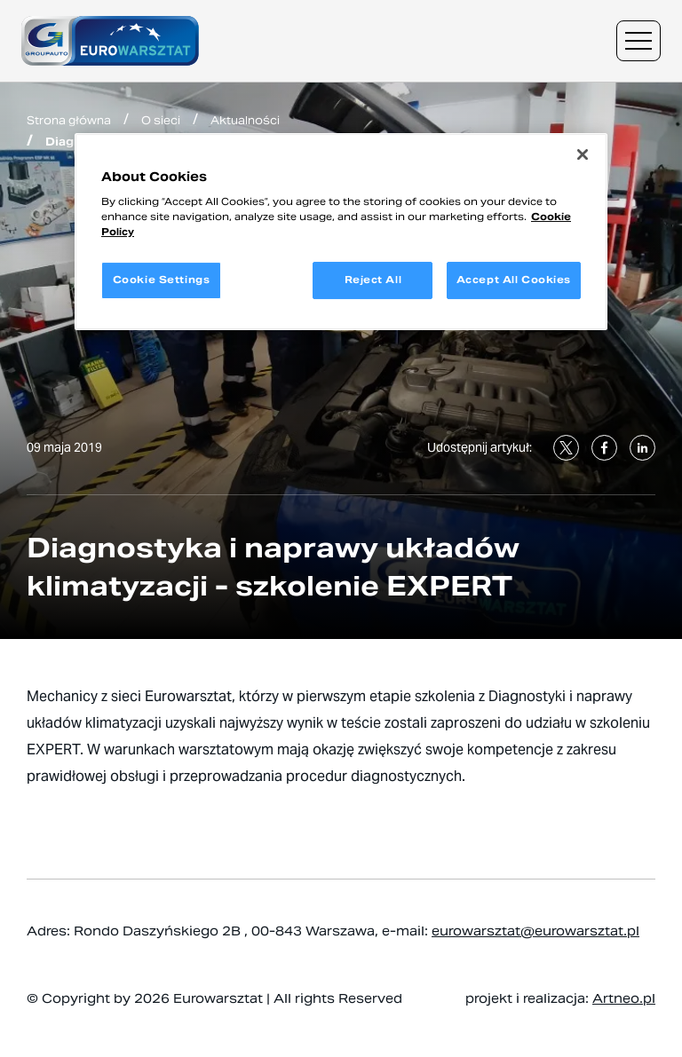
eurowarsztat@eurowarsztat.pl (535, 931)
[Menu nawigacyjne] (638, 40)
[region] (341, 232)
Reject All (373, 279)
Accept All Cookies (513, 279)
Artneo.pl (623, 998)
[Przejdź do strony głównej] (110, 41)
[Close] (582, 154)
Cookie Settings (161, 279)
